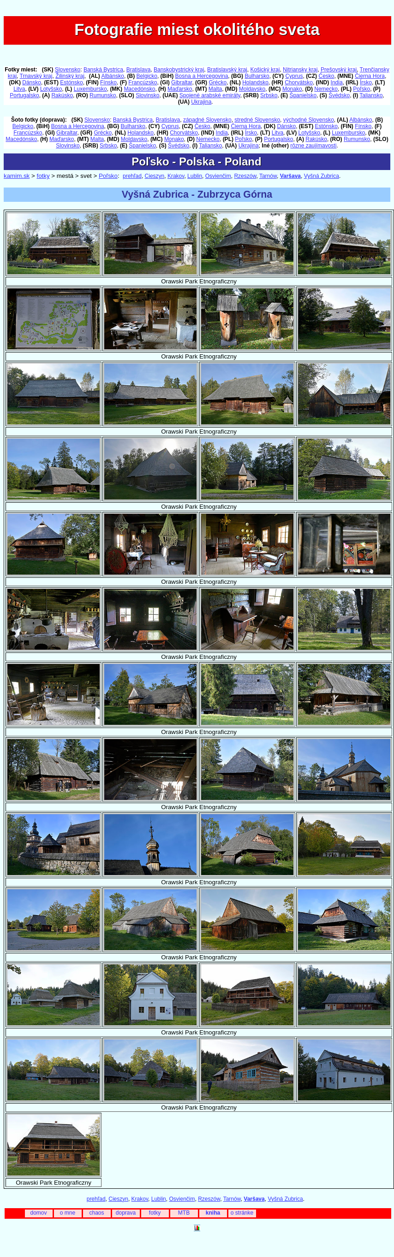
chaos (96, 1213)
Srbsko (268, 95)
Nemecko (326, 89)
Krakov (175, 176)
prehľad (132, 176)
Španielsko (302, 95)
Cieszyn (155, 176)
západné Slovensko (207, 120)
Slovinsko (147, 95)
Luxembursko (90, 89)
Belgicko (147, 76)
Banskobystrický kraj (179, 69)
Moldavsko (252, 89)
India (337, 82)
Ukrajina (201, 102)
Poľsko (361, 89)
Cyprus (294, 76)
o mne (67, 1213)
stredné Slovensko (257, 120)
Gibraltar (181, 82)
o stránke (242, 1213)
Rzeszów (245, 176)
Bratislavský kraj (227, 69)
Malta (215, 89)
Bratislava (138, 69)
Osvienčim (218, 176)
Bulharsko (257, 76)
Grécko (218, 82)
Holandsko (255, 82)
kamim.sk (17, 175)
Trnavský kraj (36, 76)
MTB (184, 1213)
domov (38, 1213)
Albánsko (112, 76)
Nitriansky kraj (300, 69)
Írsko (366, 82)
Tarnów (268, 176)
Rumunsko (103, 95)
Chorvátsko (299, 82)
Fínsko (108, 82)
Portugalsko (24, 95)
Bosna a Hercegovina (201, 76)
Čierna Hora (370, 76)
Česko (326, 76)
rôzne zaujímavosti (313, 145)
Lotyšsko (51, 89)
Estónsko (71, 82)
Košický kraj (265, 69)
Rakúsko (62, 95)
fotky (42, 175)
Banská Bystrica (103, 69)
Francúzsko (142, 82)
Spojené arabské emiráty (209, 95)
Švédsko (339, 95)
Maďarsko (179, 89)
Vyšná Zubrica (321, 176)
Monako (292, 89)
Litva (19, 89)
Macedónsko (139, 89)
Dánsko (31, 82)
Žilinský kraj (69, 76)
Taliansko (370, 95)
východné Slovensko (308, 120)
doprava (126, 1213)
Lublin (194, 176)
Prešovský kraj (339, 69)
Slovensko (67, 69)
